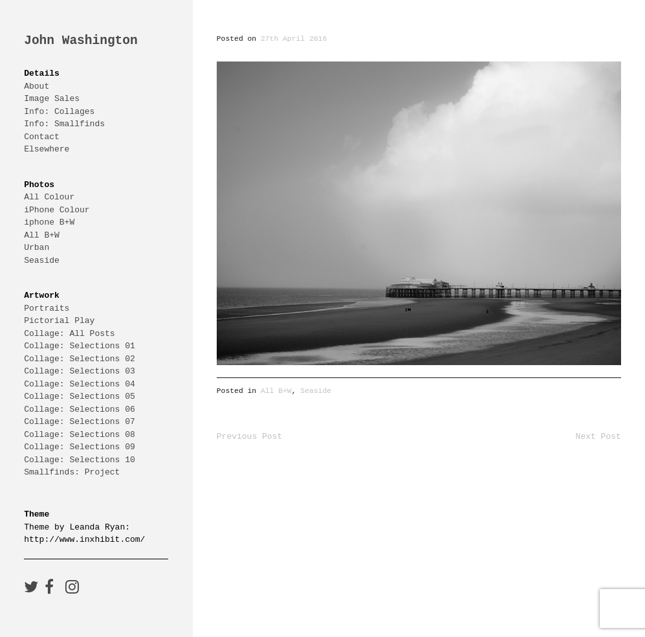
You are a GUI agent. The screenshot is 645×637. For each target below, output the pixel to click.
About (36, 86)
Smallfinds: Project (72, 472)
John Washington (81, 41)
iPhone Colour (56, 210)
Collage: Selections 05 (79, 396)
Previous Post (249, 436)
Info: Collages (59, 111)
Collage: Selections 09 (79, 447)
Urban (36, 247)
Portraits (46, 308)
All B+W (42, 235)
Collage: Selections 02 (79, 358)
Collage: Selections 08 (79, 434)
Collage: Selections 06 (79, 409)
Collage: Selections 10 (79, 459)
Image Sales (52, 98)
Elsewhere (46, 149)
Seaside (42, 260)
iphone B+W (49, 222)
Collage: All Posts (69, 333)
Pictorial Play (59, 320)
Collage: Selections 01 (79, 346)
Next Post (598, 436)
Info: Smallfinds (64, 123)
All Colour (49, 197)
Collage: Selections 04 (79, 384)
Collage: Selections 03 (79, 371)
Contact (42, 136)
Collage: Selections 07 (79, 421)
